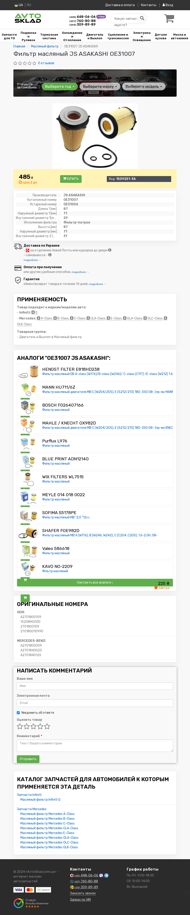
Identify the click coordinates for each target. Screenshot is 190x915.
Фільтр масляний (55, 571)
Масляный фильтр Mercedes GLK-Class (49, 847)
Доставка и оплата (120, 5)
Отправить (28, 759)
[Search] (141, 18)
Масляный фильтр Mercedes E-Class (47, 833)
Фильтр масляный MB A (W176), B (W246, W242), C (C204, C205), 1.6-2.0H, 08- (100, 535)
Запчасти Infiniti (29, 795)
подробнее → (32, 260)
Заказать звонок (83, 893)
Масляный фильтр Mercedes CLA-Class (49, 828)
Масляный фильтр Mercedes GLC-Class (49, 842)
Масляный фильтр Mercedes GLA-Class (49, 838)
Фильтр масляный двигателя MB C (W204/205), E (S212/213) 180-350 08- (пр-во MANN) (108, 392)
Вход (168, 5)
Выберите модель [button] (144, 86)
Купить (71, 179)
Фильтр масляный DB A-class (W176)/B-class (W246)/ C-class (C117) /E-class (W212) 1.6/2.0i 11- (113, 374)
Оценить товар (29, 720)
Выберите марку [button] (100, 86)
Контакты (148, 5)
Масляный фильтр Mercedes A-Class (47, 814)
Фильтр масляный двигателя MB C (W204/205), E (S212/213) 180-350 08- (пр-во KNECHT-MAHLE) (116, 428)
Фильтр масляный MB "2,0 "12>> (66, 517)
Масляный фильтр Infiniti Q (40, 800)
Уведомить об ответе (35, 713)
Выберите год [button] (59, 86)
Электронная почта (33, 696)
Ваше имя (25, 679)
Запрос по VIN (80, 900)
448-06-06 (82, 17)
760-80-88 (82, 21)
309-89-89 (82, 25)
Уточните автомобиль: (27, 85)
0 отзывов (46, 63)
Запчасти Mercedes (31, 809)
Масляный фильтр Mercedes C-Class (47, 823)
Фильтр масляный (56, 410)
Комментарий (29, 736)
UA (19, 5)
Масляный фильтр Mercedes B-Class (47, 819)
